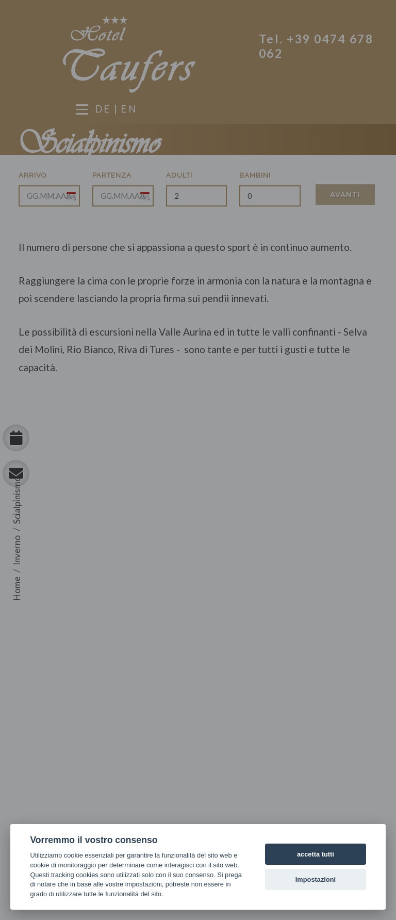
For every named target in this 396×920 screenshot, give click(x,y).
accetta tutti (315, 854)
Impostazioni (315, 879)
